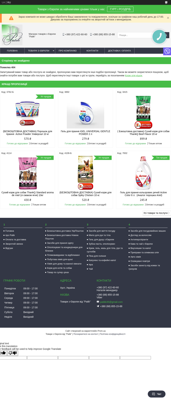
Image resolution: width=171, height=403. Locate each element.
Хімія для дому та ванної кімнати (64, 263)
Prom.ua (102, 331)
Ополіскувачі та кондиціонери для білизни (63, 249)
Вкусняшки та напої (140, 248)
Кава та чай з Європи (141, 244)
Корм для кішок (133, 75)
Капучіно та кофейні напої (102, 260)
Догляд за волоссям (140, 235)
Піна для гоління (97, 256)
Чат (156, 394)
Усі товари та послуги (155, 213)
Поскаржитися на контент (85, 334)
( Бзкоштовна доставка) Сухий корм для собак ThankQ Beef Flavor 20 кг (143, 132)
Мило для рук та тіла (100, 235)
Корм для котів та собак (59, 268)
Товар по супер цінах (58, 272)
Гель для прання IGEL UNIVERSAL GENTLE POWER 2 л (85, 132)
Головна (12, 50)
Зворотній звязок (14, 244)
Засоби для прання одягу (60, 243)
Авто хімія (135, 256)
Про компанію (68, 50)
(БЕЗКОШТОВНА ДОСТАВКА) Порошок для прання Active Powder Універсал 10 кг (27, 132)
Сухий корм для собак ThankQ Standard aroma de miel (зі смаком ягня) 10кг (28, 194)
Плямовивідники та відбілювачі (63, 255)
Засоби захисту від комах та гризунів (144, 267)
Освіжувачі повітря (140, 261)
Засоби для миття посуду (102, 231)
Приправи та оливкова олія (144, 252)
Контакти (92, 50)
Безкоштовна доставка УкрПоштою (65, 231)
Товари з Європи (38, 50)
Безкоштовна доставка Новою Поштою (61, 237)
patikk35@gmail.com (111, 302)
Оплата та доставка (15, 239)
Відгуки (9, 248)
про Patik (10, 235)
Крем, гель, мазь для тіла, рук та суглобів (105, 250)
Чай (91, 269)
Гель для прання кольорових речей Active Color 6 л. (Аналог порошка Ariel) (143, 194)
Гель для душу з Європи (101, 239)
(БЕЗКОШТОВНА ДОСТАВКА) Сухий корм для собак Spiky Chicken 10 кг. (85, 194)
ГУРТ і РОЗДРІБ (120, 9)
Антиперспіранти (139, 239)
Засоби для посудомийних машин (148, 231)
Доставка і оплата (119, 50)
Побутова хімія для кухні (60, 259)
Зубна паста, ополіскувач (102, 244)
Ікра (91, 264)
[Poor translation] (12, 353)
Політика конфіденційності (112, 334)
